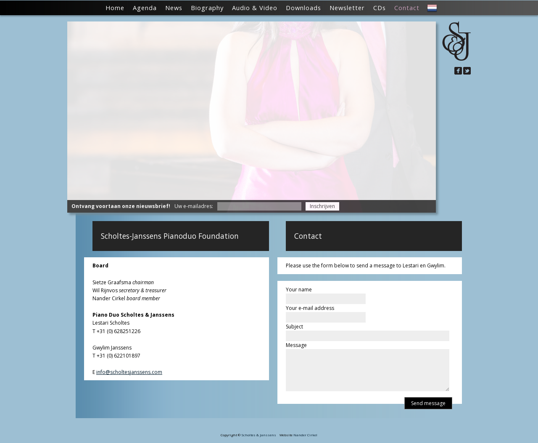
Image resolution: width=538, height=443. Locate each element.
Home (114, 7)
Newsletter (347, 7)
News (173, 7)
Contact (406, 7)
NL (432, 8)
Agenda (145, 7)
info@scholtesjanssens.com (129, 372)
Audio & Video (254, 7)
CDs (379, 7)
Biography (207, 7)
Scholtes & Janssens (258, 434)
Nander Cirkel (305, 434)
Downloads (303, 7)
